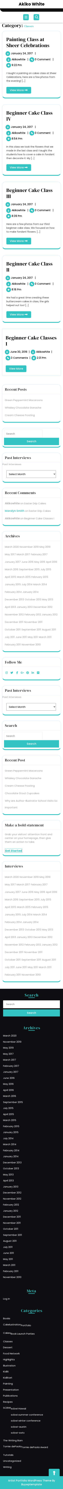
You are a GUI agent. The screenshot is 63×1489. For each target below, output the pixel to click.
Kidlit (16, 1380)
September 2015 (29, 406)
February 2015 (39, 414)
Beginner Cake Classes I (39, 355)
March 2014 (40, 421)
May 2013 (47, 436)
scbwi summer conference (28, 1405)
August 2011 (49, 466)
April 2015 (10, 414)
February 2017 (39, 391)
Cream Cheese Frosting (20, 252)
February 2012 (33, 451)
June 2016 (27, 398)
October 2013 (33, 436)
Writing (17, 1435)
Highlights (18, 1373)
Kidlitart (17, 1383)
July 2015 (45, 406)
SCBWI (17, 1401)
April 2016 (51, 398)
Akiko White (32, 4)
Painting (18, 1387)
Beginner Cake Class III (29, 193)
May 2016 (39, 398)
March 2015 (24, 414)
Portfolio (28, 1353)
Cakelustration (20, 1352)
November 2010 (31, 481)
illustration (18, 1376)
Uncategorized (20, 1432)
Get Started (13, 688)
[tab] (26, 17)
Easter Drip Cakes (35, 340)
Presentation (19, 1390)
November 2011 (33, 459)
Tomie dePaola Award (33, 1424)
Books (17, 1349)
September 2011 (31, 466)
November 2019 (29, 383)
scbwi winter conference (28, 1408)
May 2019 (44, 383)
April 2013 (10, 444)
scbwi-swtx (23, 1415)
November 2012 (14, 451)
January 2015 (13, 421)
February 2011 (13, 481)
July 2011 (10, 474)
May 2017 (10, 391)
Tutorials (18, 1428)
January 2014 (30, 429)
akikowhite (19, 59)
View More (20, 91)
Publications (19, 1394)
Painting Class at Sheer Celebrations (27, 42)
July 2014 (27, 421)
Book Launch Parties (26, 1358)
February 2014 (13, 429)
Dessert (17, 1366)
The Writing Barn (20, 1419)
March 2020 (12, 383)
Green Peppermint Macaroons (24, 237)
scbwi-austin (24, 1412)
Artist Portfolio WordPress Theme (29, 1480)
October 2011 (13, 466)
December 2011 (14, 459)
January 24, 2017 (22, 53)
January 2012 (49, 451)
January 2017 (13, 398)
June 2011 (21, 474)
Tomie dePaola (20, 1423)
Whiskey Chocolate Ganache (23, 244)
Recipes (17, 1397)
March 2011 (45, 474)
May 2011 (33, 474)
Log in (17, 1298)
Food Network (20, 1369)
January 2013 (25, 444)
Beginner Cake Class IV (29, 115)
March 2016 (11, 406)
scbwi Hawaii (23, 1401)
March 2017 (23, 391)
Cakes (17, 1357)
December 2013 (14, 436)
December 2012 (42, 444)
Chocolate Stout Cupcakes (22, 630)
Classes (17, 1362)
